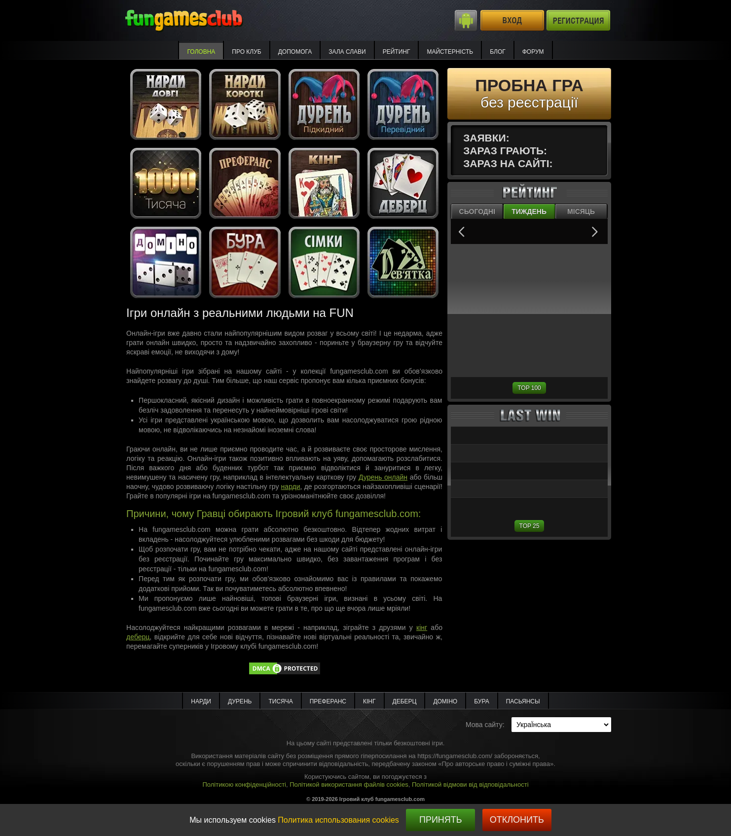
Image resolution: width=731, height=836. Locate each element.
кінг (421, 627)
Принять (440, 820)
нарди (290, 486)
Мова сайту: (485, 724)
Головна (201, 51)
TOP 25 (529, 525)
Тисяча (280, 701)
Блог (498, 51)
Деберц (405, 701)
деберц (137, 637)
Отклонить (517, 820)
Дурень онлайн (383, 477)
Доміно (445, 701)
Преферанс (328, 701)
